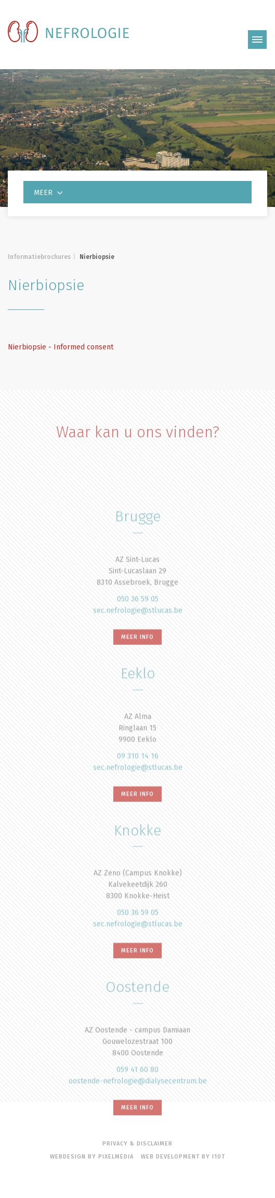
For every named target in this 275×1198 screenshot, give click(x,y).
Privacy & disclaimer (137, 1143)
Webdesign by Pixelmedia (92, 1156)
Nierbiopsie (97, 257)
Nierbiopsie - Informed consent (60, 347)
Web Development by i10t (183, 1156)
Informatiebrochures (39, 257)
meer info (137, 667)
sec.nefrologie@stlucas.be (137, 640)
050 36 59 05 (138, 629)
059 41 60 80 (137, 1100)
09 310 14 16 (138, 786)
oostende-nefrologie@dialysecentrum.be (138, 1111)
